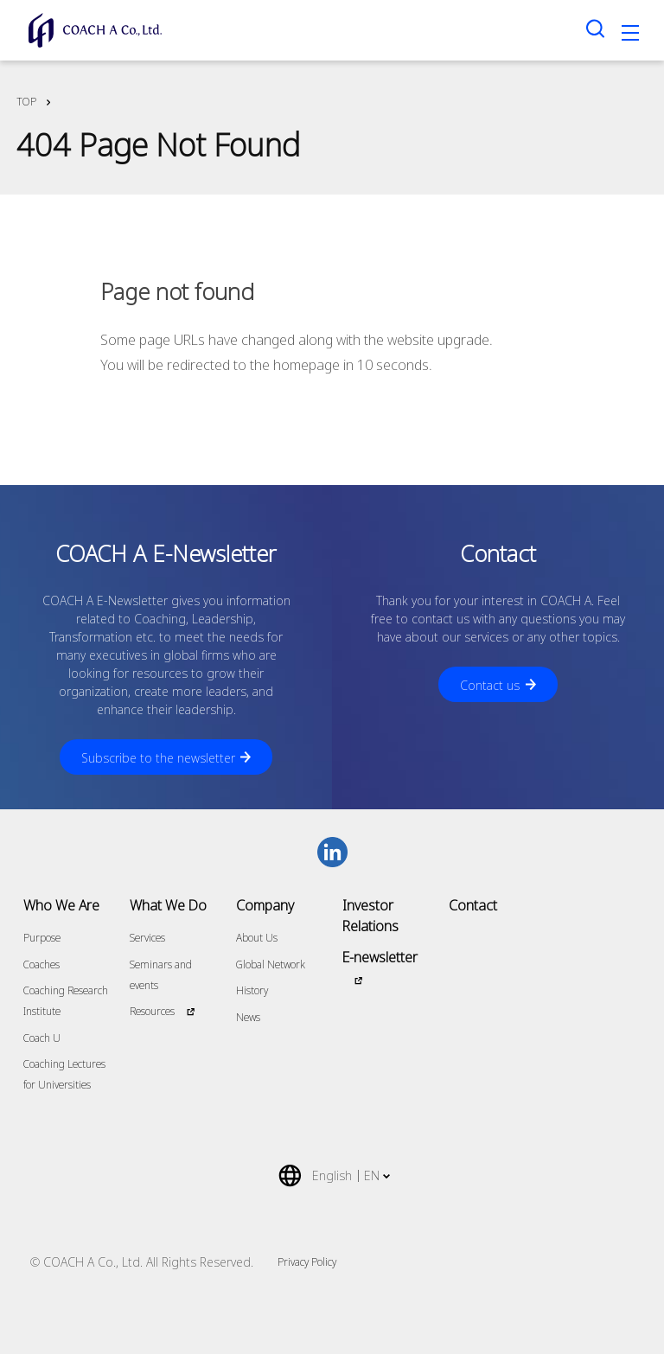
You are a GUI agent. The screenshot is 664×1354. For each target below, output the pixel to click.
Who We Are (61, 905)
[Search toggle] (595, 28)
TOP (26, 101)
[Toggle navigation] (630, 35)
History (252, 990)
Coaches (41, 964)
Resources (152, 1011)
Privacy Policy (307, 1262)
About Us (257, 937)
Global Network (270, 964)
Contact (473, 905)
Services (147, 937)
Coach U (42, 1038)
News (248, 1017)
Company (265, 905)
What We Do (168, 905)
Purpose (42, 937)
